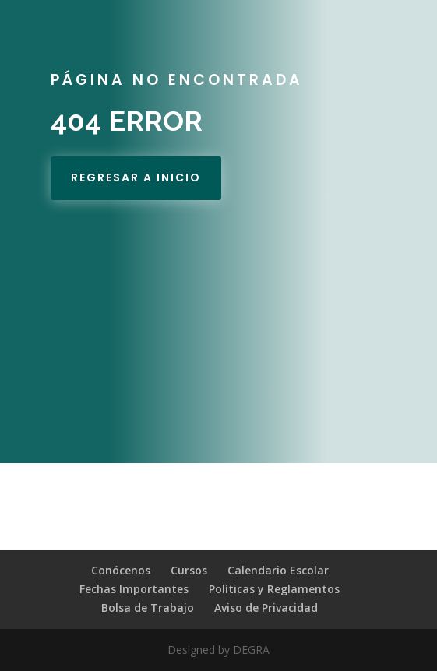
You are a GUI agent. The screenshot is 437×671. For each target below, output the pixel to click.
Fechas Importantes (134, 588)
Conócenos (120, 570)
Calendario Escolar (278, 570)
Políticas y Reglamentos (274, 588)
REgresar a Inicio (136, 177)
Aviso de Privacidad (266, 607)
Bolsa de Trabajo (147, 607)
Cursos (189, 570)
